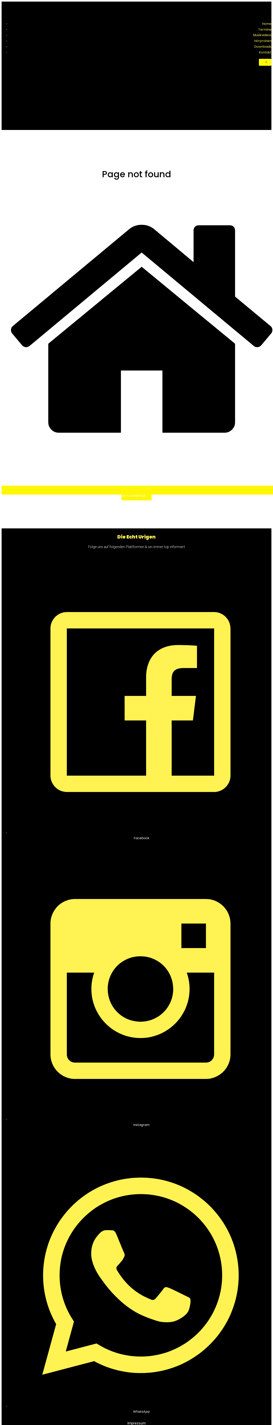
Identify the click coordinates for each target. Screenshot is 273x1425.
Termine (264, 29)
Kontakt (265, 52)
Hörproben (262, 41)
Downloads (262, 46)
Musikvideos (262, 35)
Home (266, 23)
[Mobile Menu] (265, 62)
